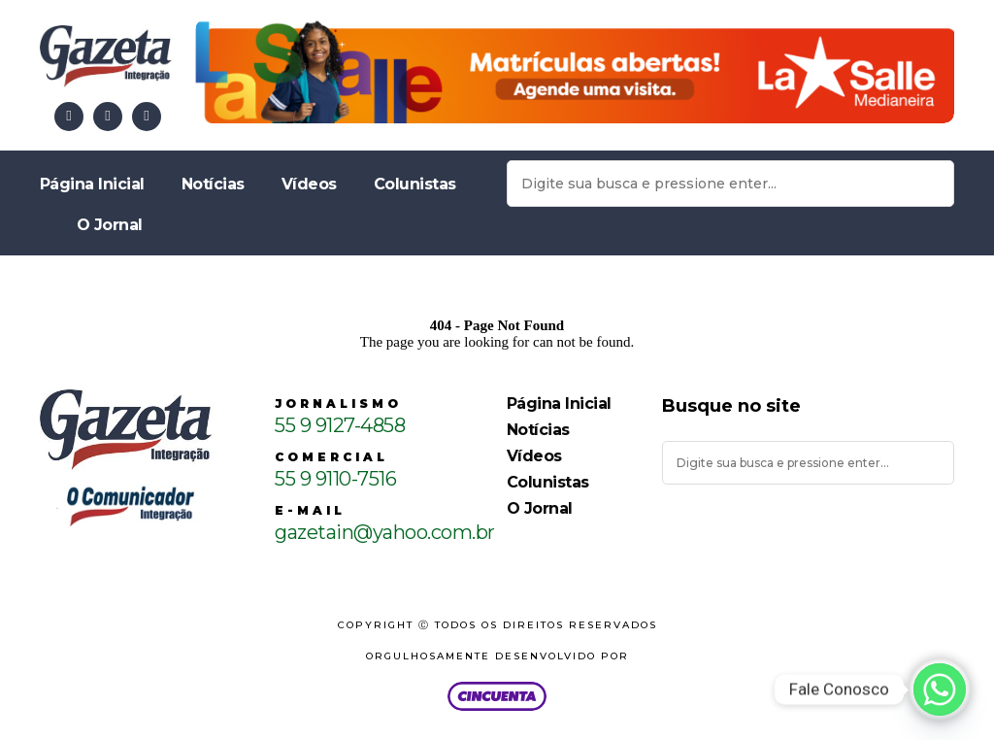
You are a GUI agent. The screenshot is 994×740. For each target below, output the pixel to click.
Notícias (213, 184)
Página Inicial (92, 184)
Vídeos (309, 184)
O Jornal (110, 225)
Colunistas (415, 184)
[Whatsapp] (939, 689)
